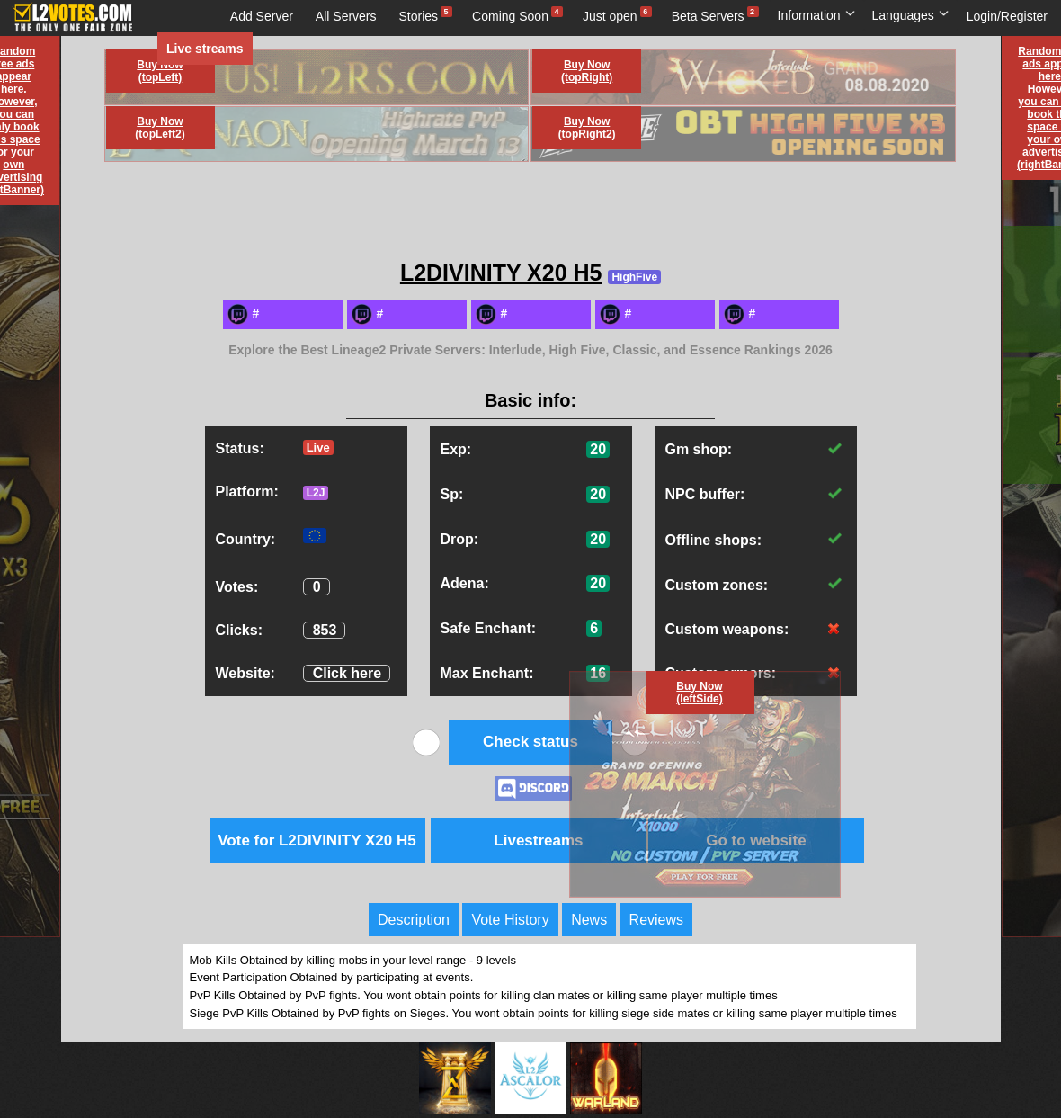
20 (598, 449)
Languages (911, 15)
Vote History (509, 919)
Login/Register (1007, 16)
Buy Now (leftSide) (699, 692)
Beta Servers (708, 16)
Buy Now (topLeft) (160, 71)
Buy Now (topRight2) (587, 127)
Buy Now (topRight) (586, 71)
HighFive (634, 277)
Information (817, 15)
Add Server (261, 16)
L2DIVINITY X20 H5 (501, 272)
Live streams (205, 48)
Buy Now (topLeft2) (159, 127)
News (589, 919)
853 (325, 630)
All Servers (346, 16)
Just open (610, 16)
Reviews (656, 919)
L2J (316, 493)
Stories (419, 16)
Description (414, 919)
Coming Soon (510, 16)
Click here (347, 673)
